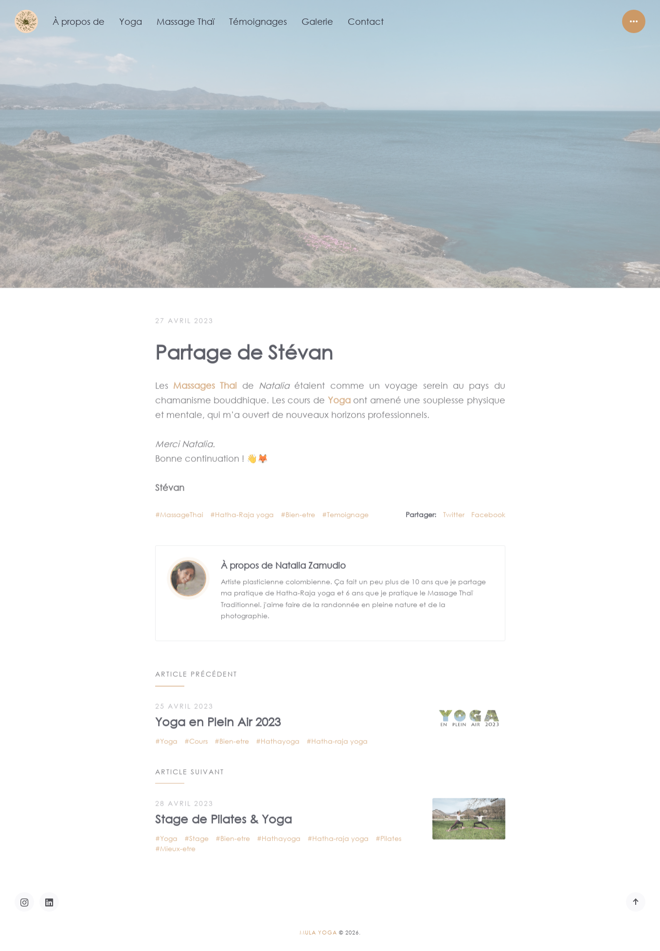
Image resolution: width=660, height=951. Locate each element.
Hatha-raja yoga (339, 735)
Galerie (317, 21)
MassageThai (181, 509)
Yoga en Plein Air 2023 (218, 716)
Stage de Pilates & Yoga (223, 814)
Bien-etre (300, 509)
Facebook (488, 509)
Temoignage (348, 509)
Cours (198, 735)
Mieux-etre (178, 843)
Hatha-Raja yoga (244, 509)
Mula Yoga (318, 932)
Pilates (390, 833)
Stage (199, 833)
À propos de (79, 21)
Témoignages (258, 21)
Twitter (453, 509)
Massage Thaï (185, 21)
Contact (366, 21)
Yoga (130, 21)
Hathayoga (280, 735)
